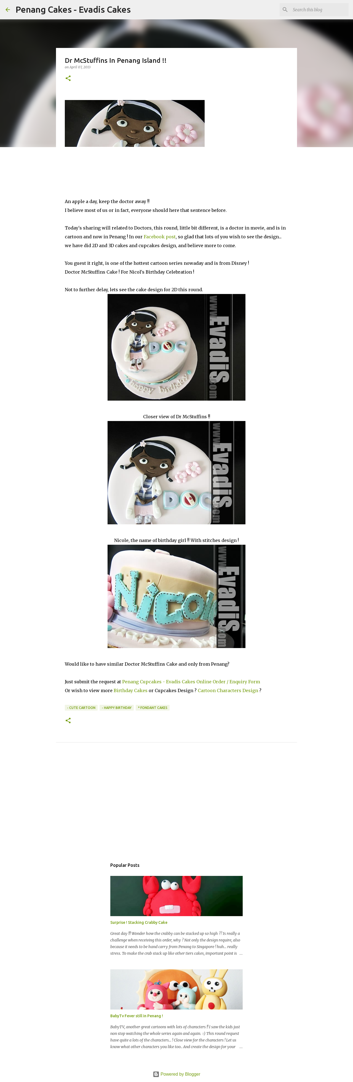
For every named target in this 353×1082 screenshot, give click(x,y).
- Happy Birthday (117, 707)
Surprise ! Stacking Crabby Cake (138, 922)
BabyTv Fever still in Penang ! (136, 1016)
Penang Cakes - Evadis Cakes (73, 9)
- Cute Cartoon (81, 707)
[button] (68, 78)
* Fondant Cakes (152, 707)
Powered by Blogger (176, 1074)
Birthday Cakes (131, 690)
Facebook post (160, 236)
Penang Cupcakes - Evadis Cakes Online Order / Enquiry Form (191, 681)
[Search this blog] (320, 9)
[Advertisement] (176, 807)
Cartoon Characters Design (228, 690)
